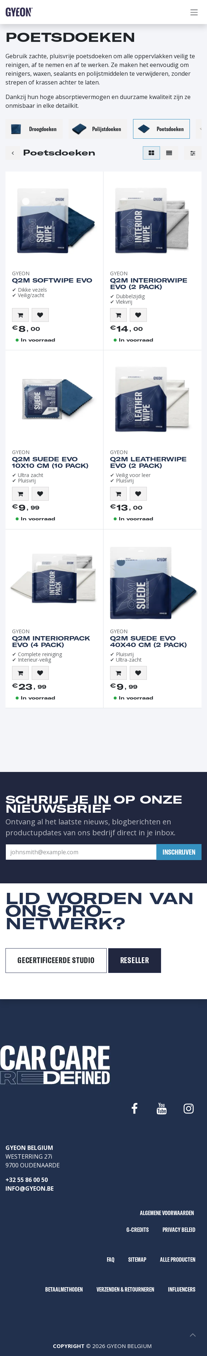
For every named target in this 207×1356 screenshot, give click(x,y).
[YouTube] (161, 1108)
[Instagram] (188, 1108)
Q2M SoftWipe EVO (52, 280)
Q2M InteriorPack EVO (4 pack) (51, 642)
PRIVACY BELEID (179, 1229)
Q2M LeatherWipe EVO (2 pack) (148, 462)
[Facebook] (134, 1108)
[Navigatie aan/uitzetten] (194, 12)
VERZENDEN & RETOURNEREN (125, 1289)
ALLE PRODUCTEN (177, 1259)
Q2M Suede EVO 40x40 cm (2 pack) (148, 642)
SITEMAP (137, 1259)
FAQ (110, 1259)
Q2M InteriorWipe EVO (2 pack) (148, 284)
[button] (20, 315)
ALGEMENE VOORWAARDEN (167, 1213)
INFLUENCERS (181, 1289)
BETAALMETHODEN (64, 1289)
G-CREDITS (137, 1229)
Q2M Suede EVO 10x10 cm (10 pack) (50, 462)
